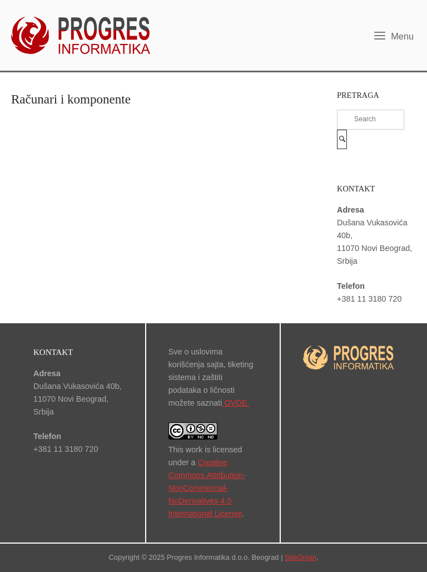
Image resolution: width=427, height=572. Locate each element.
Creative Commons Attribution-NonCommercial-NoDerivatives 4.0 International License (206, 488)
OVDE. (235, 402)
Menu (393, 35)
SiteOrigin (300, 557)
